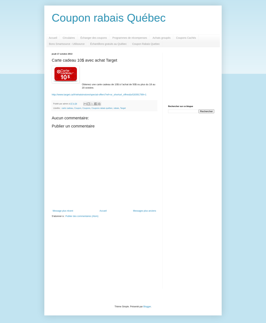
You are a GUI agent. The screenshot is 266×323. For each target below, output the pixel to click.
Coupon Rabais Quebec (146, 43)
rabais (116, 108)
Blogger (147, 306)
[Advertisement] (191, 76)
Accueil (53, 37)
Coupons (86, 108)
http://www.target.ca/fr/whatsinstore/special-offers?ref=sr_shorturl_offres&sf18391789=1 (99, 94)
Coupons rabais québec (101, 108)
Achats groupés (161, 37)
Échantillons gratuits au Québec (108, 43)
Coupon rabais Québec (109, 18)
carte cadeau (67, 108)
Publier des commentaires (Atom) (81, 216)
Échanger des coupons (93, 37)
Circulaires (69, 37)
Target (123, 108)
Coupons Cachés (186, 37)
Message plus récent (63, 211)
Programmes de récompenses (129, 37)
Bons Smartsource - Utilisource (67, 43)
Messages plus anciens (144, 211)
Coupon (77, 108)
